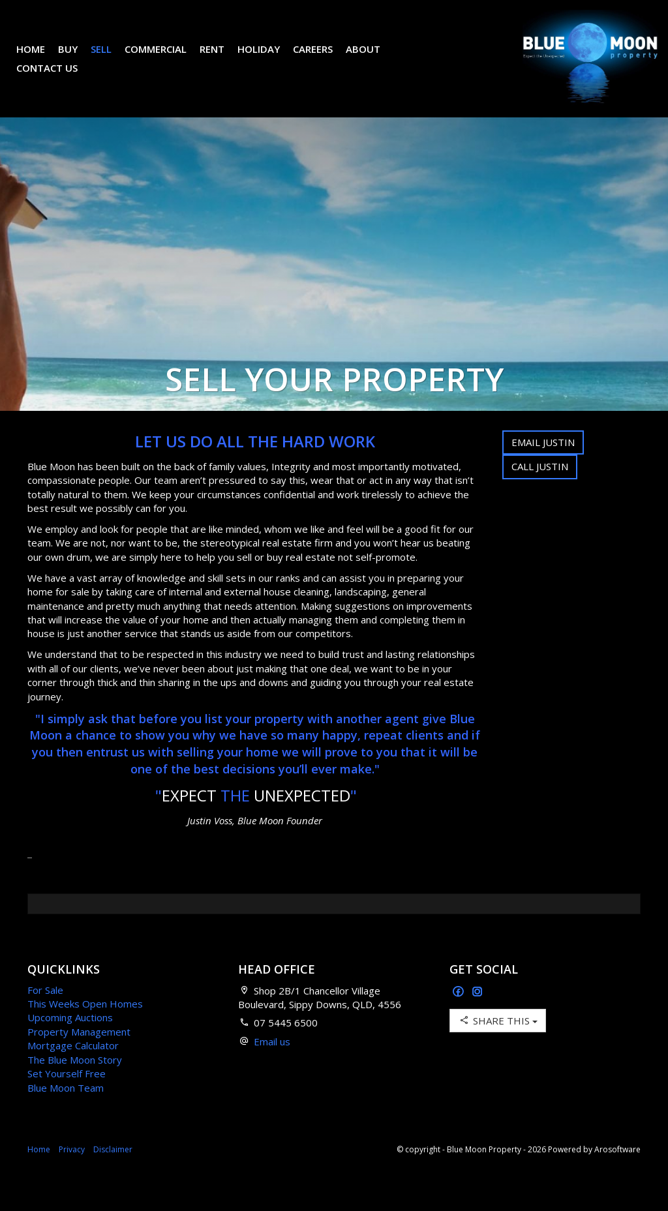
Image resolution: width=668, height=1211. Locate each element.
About (373, 58)
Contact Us (56, 77)
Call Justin (539, 485)
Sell (110, 58)
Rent (221, 58)
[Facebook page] (459, 1012)
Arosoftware (617, 1168)
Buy (77, 58)
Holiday (268, 58)
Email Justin (543, 461)
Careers (322, 58)
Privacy (72, 1168)
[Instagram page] (477, 1012)
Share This (498, 1040)
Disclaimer (112, 1168)
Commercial (165, 58)
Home (40, 58)
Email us (272, 1061)
